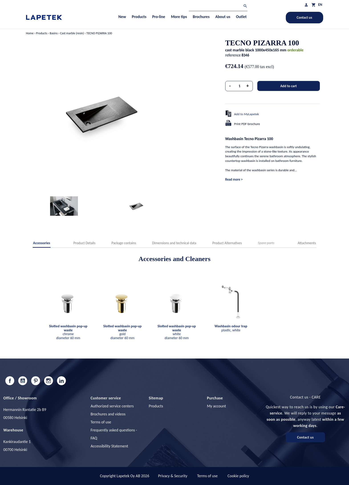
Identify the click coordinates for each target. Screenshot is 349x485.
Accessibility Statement (109, 446)
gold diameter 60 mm (122, 332)
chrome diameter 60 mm (68, 332)
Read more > (234, 179)
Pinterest (35, 380)
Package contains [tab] (124, 243)
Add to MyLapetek (246, 114)
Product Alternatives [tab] (227, 243)
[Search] (218, 6)
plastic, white (231, 328)
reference (233, 55)
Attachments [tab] (307, 243)
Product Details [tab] (84, 243)
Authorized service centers (112, 406)
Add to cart (288, 86)
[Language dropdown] (320, 4)
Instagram (48, 380)
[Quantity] (239, 86)
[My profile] (306, 5)
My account (216, 406)
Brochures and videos (108, 414)
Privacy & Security (172, 475)
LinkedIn (61, 380)
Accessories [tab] (41, 243)
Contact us (304, 17)
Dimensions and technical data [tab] (174, 243)
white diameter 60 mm (177, 332)
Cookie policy (238, 475)
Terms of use (101, 422)
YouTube (22, 380)
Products (156, 406)
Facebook (9, 380)
